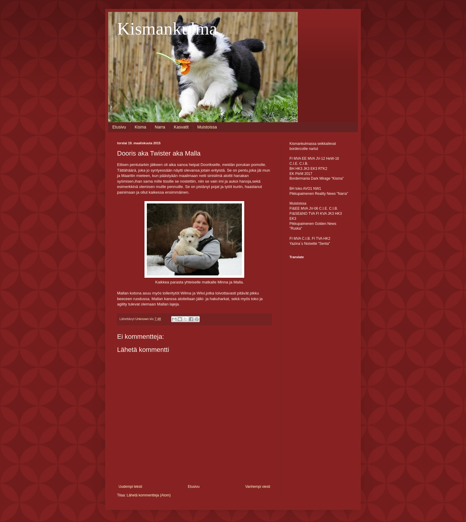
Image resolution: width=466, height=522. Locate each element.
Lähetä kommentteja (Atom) (149, 495)
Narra (160, 127)
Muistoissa (207, 127)
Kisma (140, 127)
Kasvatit (181, 127)
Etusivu (119, 127)
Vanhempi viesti (257, 487)
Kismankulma (167, 28)
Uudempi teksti (130, 487)
